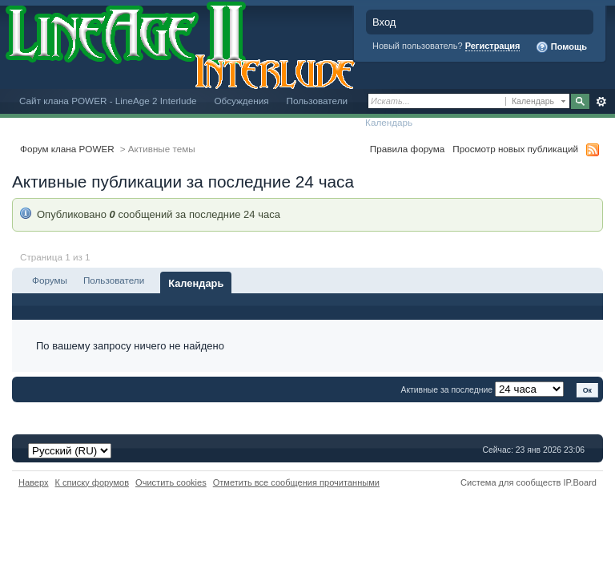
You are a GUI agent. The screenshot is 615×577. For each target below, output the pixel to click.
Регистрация (493, 45)
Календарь (388, 122)
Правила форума (407, 148)
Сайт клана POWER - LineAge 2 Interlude (107, 100)
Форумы (49, 280)
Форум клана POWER (67, 148)
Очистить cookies (171, 482)
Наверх (33, 482)
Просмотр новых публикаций (515, 148)
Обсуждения (241, 100)
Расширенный (601, 102)
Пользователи (317, 100)
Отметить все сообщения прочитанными (296, 482)
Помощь (561, 47)
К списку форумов (92, 482)
